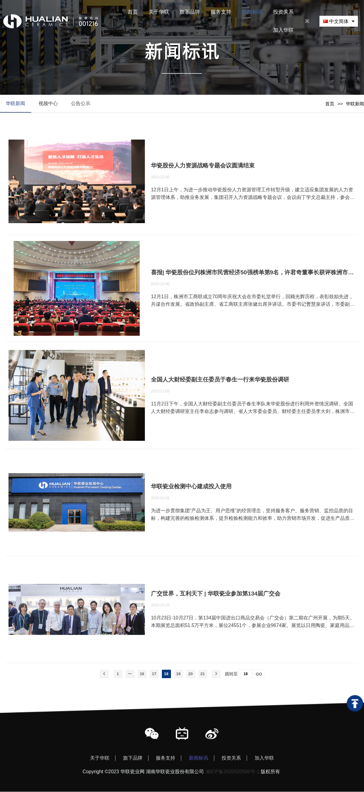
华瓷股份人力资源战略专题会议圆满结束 (203, 166)
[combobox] (338, 21)
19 (178, 674)
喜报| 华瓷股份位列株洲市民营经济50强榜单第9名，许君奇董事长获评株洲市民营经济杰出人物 (253, 272)
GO (259, 674)
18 (166, 674)
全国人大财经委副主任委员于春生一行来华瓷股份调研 (220, 380)
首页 (329, 103)
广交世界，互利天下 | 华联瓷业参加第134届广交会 (216, 594)
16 (142, 674)
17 (154, 674)
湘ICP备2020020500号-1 (232, 771)
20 (190, 674)
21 (202, 674)
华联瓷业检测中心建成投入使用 (191, 486)
